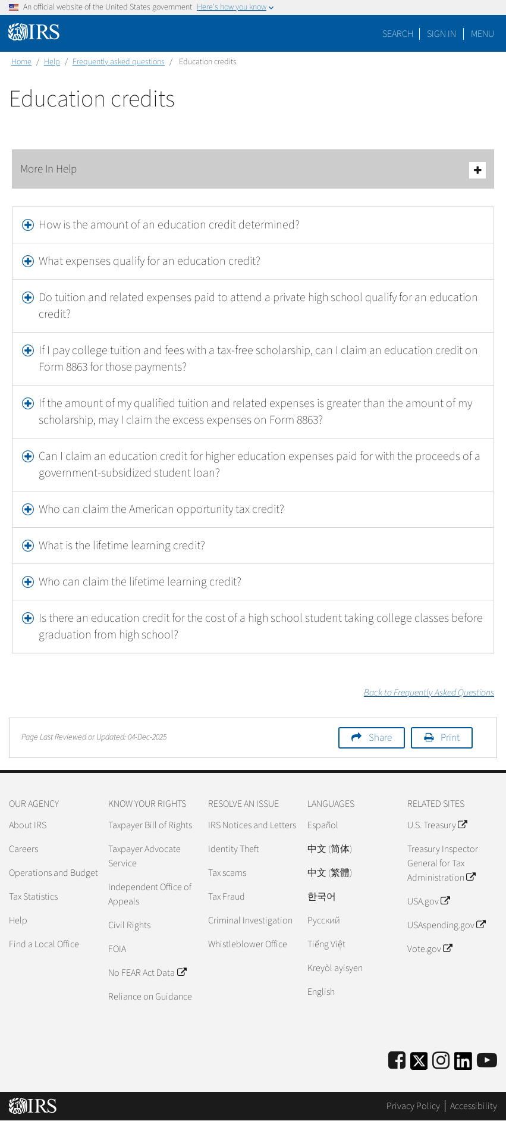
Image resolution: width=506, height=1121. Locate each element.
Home (21, 62)
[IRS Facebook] (397, 1061)
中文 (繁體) (329, 872)
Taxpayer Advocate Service (144, 856)
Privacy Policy (413, 1106)
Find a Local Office (44, 944)
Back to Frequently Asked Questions (429, 692)
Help (52, 62)
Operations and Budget (53, 872)
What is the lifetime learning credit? (122, 545)
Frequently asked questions (119, 62)
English (321, 991)
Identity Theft (233, 849)
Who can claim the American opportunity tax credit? (161, 509)
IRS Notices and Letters (252, 825)
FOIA (117, 949)
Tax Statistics (33, 896)
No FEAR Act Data (147, 972)
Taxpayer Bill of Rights (150, 825)
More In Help (253, 170)
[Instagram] (441, 1061)
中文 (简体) (329, 849)
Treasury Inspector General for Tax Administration (442, 863)
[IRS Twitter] (419, 1064)
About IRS (27, 825)
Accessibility (473, 1106)
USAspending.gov (446, 925)
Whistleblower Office (247, 944)
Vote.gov (429, 949)
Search (397, 34)
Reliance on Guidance (150, 996)
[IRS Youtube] (487, 1061)
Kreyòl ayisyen (335, 968)
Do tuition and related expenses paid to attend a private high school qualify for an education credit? (258, 305)
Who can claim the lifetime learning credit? (140, 582)
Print (450, 738)
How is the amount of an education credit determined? (169, 225)
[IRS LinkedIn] (463, 1064)
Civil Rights (129, 925)
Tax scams (227, 872)
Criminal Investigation (250, 920)
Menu (482, 34)
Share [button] (380, 738)
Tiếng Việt (326, 944)
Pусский (323, 920)
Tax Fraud (226, 896)
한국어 (321, 896)
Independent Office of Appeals (149, 894)
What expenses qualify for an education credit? (149, 261)
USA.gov (428, 901)
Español (322, 825)
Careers (23, 849)
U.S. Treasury (437, 825)
